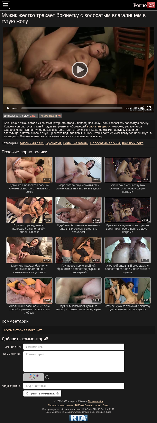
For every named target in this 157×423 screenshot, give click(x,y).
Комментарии (48, 115)
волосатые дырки (98, 126)
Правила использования (60, 405)
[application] (78, 69)
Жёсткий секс (132, 143)
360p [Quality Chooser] (136, 108)
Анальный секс (32, 143)
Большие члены (75, 143)
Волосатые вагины (105, 143)
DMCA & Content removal (88, 405)
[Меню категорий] (6, 5)
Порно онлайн (95, 401)
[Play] (78, 69)
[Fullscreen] (149, 108)
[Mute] (142, 108)
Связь (106, 405)
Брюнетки (53, 143)
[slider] (71, 108)
